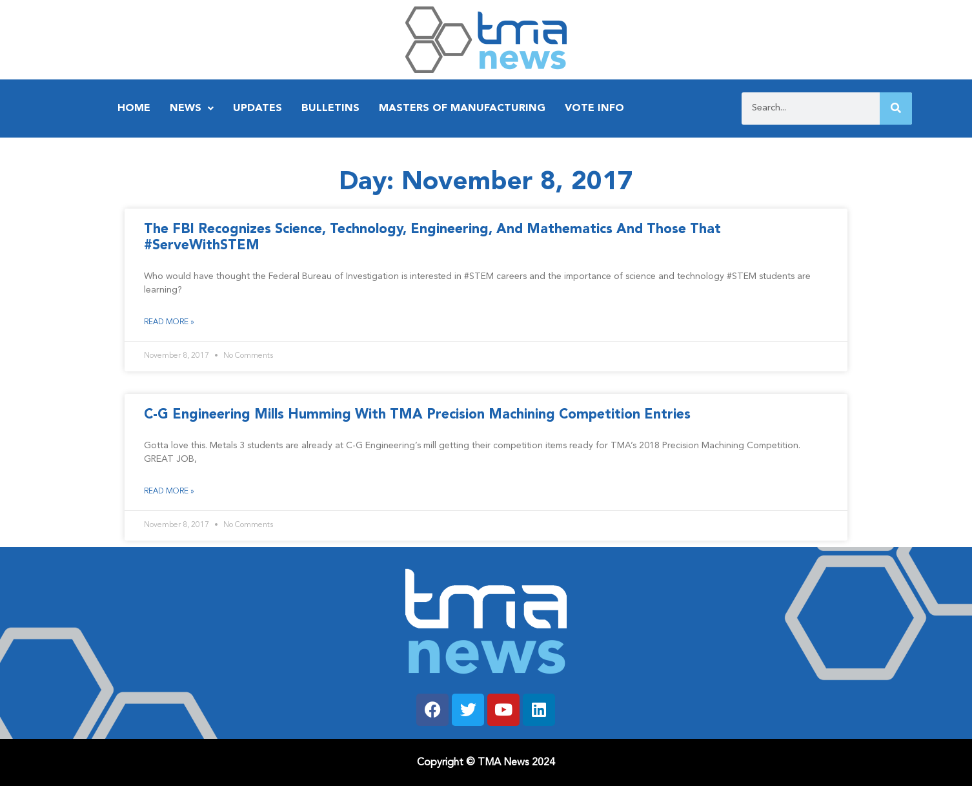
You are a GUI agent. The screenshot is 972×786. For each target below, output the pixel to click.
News (192, 108)
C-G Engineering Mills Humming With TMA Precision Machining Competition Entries (417, 415)
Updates (257, 108)
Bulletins (330, 108)
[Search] (896, 108)
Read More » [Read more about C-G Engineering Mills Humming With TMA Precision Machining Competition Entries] (169, 491)
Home (133, 108)
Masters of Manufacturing (462, 108)
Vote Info (594, 108)
